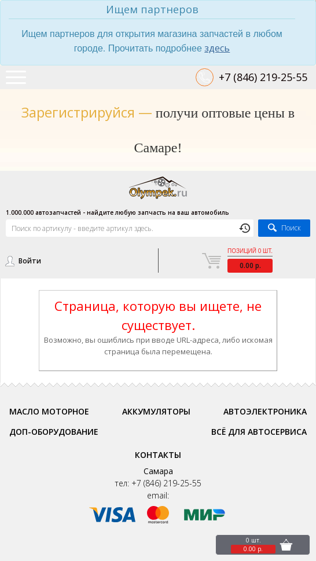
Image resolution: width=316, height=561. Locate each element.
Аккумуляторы (156, 411)
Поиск (291, 228)
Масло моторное (49, 411)
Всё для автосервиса (259, 431)
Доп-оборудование (53, 431)
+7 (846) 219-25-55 (263, 77)
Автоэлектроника (265, 411)
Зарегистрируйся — (86, 112)
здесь (217, 48)
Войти (30, 260)
